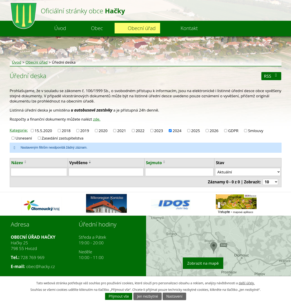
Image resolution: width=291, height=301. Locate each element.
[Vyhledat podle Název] (39, 172)
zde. (96, 119)
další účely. (247, 283)
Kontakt (189, 28)
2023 (158, 130)
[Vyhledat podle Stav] (247, 172)
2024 (177, 130)
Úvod (60, 28)
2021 (121, 130)
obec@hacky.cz (40, 266)
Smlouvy (255, 130)
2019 (84, 130)
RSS (271, 76)
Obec (97, 28)
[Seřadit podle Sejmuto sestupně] (164, 163)
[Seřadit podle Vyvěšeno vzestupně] (90, 161)
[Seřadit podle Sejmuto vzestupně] (164, 161)
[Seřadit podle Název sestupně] (25, 163)
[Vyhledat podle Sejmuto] (179, 172)
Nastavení (174, 296)
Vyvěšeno (78, 162)
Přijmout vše (119, 296)
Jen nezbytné (147, 296)
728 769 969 (33, 257)
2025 (195, 130)
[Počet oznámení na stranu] (270, 182)
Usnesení (23, 138)
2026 (214, 130)
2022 (140, 130)
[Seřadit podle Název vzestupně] (25, 161)
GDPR (233, 130)
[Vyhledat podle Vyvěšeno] (106, 172)
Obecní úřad (142, 28)
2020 (103, 130)
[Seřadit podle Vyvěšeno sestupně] (90, 163)
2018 (66, 130)
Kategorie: (19, 130)
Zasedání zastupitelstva (63, 138)
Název (17, 162)
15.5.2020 (43, 130)
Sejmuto (154, 162)
